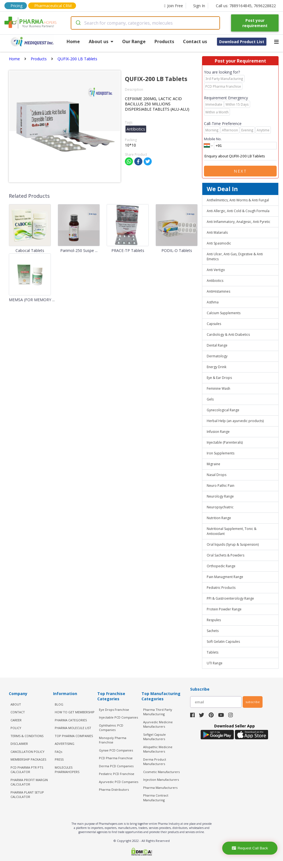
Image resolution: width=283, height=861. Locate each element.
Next (240, 171)
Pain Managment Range (225, 576)
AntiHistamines (218, 291)
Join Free (173, 6)
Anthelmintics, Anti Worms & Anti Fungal (238, 200)
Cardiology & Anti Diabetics (228, 334)
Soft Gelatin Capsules (223, 641)
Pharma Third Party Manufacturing (157, 711)
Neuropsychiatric (220, 507)
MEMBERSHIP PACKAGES (28, 759)
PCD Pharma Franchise (116, 758)
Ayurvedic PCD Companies (118, 782)
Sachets (213, 630)
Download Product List (241, 41)
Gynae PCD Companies (116, 750)
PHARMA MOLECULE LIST (73, 728)
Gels (210, 399)
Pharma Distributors (114, 789)
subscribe (252, 702)
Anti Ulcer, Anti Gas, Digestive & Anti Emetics (235, 256)
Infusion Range (218, 431)
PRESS (59, 759)
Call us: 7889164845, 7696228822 (246, 5)
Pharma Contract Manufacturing (155, 797)
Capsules (214, 323)
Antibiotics (215, 280)
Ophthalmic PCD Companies (111, 727)
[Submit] (77, 23)
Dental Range (217, 345)
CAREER (16, 720)
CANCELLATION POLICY (27, 752)
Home (73, 41)
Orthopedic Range (221, 566)
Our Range (134, 41)
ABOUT (16, 704)
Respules (214, 620)
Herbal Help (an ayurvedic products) (235, 420)
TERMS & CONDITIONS (27, 736)
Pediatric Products (221, 587)
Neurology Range (220, 496)
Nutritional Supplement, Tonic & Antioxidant (231, 531)
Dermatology (217, 356)
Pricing (16, 5)
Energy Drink (216, 367)
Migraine (213, 464)
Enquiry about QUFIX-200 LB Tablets (240, 156)
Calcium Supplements (223, 313)
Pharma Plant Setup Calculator (27, 794)
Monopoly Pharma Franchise (112, 740)
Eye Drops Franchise (114, 709)
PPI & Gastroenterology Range (230, 598)
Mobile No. (213, 138)
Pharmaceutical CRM (53, 5)
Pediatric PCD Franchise (116, 774)
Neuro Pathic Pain (220, 485)
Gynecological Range (223, 410)
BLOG (59, 704)
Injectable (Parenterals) (225, 442)
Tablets (212, 652)
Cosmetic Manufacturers (161, 772)
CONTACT (18, 712)
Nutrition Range (219, 518)
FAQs (58, 752)
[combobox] (145, 23)
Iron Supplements (220, 453)
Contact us (195, 41)
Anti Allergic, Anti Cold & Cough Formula (238, 211)
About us (101, 41)
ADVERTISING (64, 744)
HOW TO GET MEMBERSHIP (75, 712)
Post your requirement (255, 23)
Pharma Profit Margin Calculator (29, 782)
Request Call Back (250, 848)
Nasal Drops (216, 474)
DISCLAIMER (19, 744)
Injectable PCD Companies (118, 717)
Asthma (213, 302)
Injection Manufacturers (161, 779)
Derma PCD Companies (116, 766)
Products (164, 41)
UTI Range (214, 663)
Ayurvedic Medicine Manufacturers (158, 724)
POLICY (16, 728)
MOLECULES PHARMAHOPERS (67, 769)
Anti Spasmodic (219, 243)
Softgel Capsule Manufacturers (154, 736)
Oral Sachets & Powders (225, 555)
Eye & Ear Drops (219, 377)
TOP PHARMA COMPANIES (74, 736)
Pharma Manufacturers (160, 787)
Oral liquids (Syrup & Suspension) (233, 544)
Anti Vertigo (216, 269)
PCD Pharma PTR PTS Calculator (27, 769)
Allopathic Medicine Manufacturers (157, 749)
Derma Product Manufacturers (154, 761)
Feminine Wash (218, 388)
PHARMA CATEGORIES (71, 720)
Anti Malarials (217, 232)
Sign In (199, 5)
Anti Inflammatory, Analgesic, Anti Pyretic (238, 221)
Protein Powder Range (224, 609)
